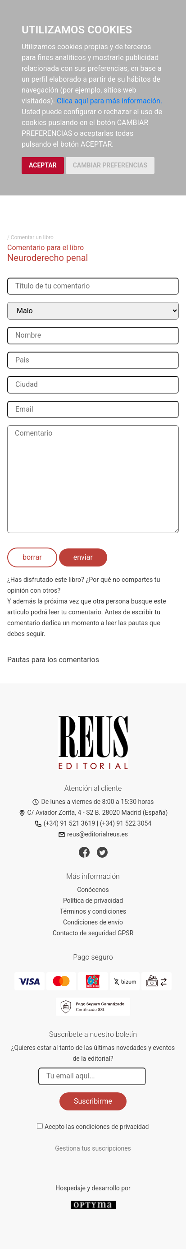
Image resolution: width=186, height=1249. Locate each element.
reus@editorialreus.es (93, 834)
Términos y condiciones (93, 911)
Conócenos (93, 889)
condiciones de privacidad (112, 1126)
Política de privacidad (93, 900)
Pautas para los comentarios (53, 659)
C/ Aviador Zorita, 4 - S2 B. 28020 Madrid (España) (93, 812)
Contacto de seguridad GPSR (93, 933)
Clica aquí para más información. (109, 101)
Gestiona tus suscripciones (93, 1148)
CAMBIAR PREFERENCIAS (110, 165)
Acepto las (97, 1126)
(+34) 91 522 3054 (126, 823)
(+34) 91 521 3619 (65, 823)
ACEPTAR (43, 165)
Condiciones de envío (93, 922)
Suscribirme (93, 1101)
